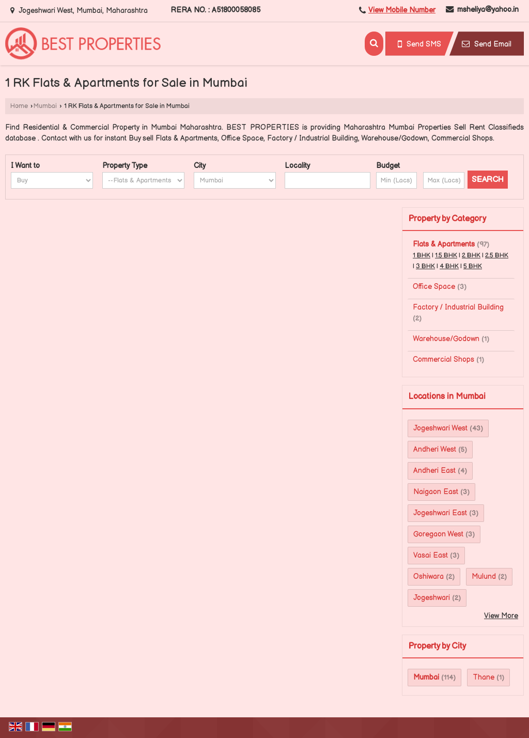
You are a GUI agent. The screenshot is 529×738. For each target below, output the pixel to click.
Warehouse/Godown (446, 338)
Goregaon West (438, 534)
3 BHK (425, 266)
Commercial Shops (443, 359)
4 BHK (449, 266)
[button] (401, 10)
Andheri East (434, 470)
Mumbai (45, 106)
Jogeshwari (431, 597)
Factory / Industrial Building (458, 307)
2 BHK (471, 255)
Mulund (484, 576)
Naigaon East (435, 491)
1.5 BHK (446, 255)
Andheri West (434, 449)
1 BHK (421, 255)
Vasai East (430, 555)
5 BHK (472, 266)
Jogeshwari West (440, 428)
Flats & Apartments (444, 244)
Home (19, 106)
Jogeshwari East (440, 513)
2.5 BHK (496, 255)
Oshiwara (428, 576)
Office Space (434, 286)
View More (501, 615)
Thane (483, 677)
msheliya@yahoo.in (488, 9)
